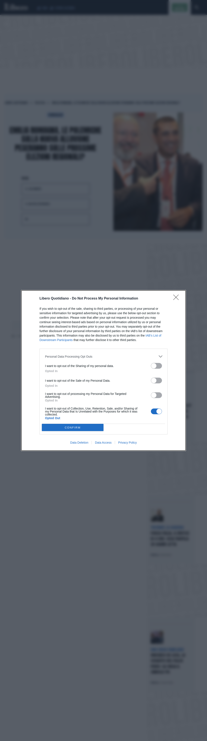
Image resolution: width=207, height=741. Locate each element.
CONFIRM (73, 427)
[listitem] (103, 356)
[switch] (156, 366)
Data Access (103, 442)
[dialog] (103, 370)
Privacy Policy (127, 442)
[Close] (177, 299)
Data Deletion (79, 442)
